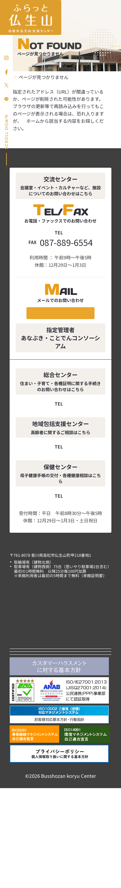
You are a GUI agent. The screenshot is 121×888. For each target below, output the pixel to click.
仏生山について (86, 684)
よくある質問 (35, 699)
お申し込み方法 (115, 67)
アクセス (85, 699)
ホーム (19, 140)
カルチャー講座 (35, 684)
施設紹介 (86, 653)
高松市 (60, 718)
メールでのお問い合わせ (60, 319)
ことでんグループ (60, 733)
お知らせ (35, 653)
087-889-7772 (66, 508)
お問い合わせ (115, 111)
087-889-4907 (66, 416)
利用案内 (35, 669)
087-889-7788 (66, 459)
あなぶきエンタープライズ (60, 748)
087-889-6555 (66, 232)
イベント (86, 669)
